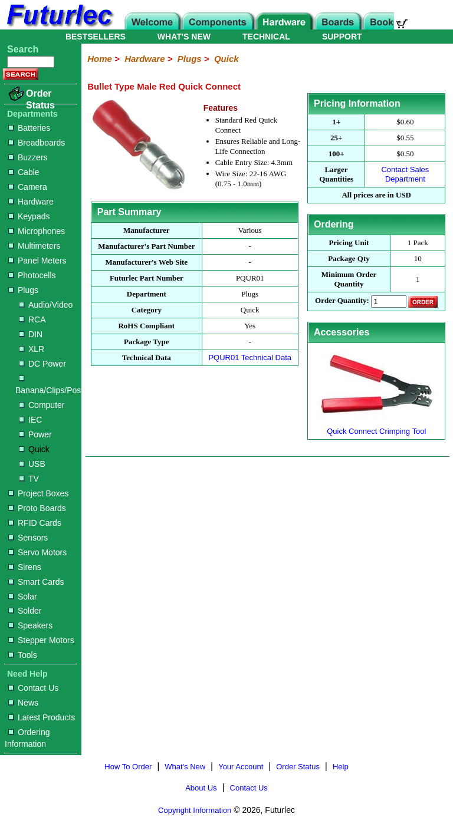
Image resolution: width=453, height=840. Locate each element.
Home (99, 59)
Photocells (32, 275)
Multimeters (34, 246)
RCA (32, 319)
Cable (24, 172)
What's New (185, 766)
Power (35, 434)
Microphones (36, 231)
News (23, 702)
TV (29, 478)
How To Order (128, 766)
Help (341, 766)
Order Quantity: (342, 301)
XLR (31, 349)
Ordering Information (27, 738)
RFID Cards (34, 523)
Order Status (40, 99)
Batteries (29, 128)
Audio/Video (46, 304)
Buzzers (28, 157)
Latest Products (41, 717)
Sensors (28, 537)
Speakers (30, 625)
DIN (30, 334)
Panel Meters (37, 260)
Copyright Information (194, 810)
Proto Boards (37, 508)
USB (32, 464)
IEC (30, 419)
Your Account (240, 766)
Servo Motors (37, 552)
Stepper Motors (41, 640)
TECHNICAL (266, 36)
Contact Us (33, 688)
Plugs (23, 290)
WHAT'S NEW (184, 36)
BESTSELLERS (95, 36)
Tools (22, 655)
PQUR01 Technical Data (249, 357)
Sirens (24, 567)
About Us (200, 787)
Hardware (31, 201)
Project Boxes (38, 493)
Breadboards (36, 142)
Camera (27, 187)
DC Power (42, 363)
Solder (24, 610)
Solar (22, 596)
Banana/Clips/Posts (46, 385)
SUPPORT (342, 36)
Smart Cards (36, 582)
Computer (41, 405)
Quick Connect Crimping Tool (376, 426)
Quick (34, 449)
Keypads (29, 216)
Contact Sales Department (405, 174)
